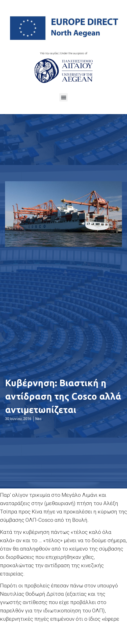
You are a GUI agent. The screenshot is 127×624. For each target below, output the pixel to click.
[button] (63, 97)
